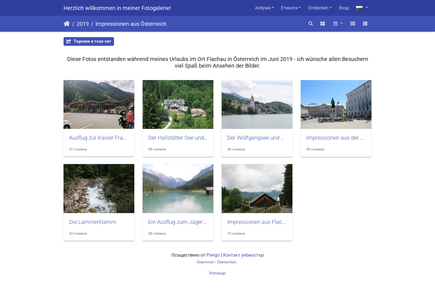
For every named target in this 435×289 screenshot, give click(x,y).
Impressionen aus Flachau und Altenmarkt (278, 222)
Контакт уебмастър (243, 255)
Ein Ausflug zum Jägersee (179, 222)
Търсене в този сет (88, 41)
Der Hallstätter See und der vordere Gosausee (203, 137)
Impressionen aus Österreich (130, 24)
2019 (83, 24)
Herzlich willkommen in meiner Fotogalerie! (117, 8)
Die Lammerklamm (92, 222)
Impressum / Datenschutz (217, 262)
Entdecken (318, 8)
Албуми (263, 8)
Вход (344, 8)
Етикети (289, 8)
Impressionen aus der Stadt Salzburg (351, 137)
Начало (67, 24)
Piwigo (213, 255)
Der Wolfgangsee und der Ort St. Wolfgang (278, 137)
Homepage (217, 273)
